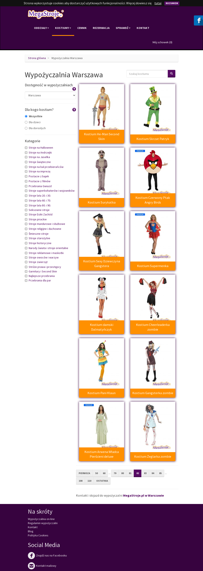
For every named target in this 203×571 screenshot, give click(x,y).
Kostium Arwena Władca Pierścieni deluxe (101, 454)
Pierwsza (84, 473)
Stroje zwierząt (38, 262)
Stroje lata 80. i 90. (40, 205)
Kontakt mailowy (42, 566)
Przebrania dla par (40, 280)
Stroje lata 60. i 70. (40, 200)
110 (89, 480)
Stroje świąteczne (40, 162)
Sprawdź (123, 28)
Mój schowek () (162, 42)
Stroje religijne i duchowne (45, 229)
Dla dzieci (33, 122)
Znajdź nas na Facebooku (47, 555)
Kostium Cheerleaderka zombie (153, 327)
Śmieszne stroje (39, 233)
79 (115, 473)
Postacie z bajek (39, 176)
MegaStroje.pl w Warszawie (143, 495)
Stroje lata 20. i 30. (40, 195)
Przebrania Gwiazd (40, 186)
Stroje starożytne (39, 238)
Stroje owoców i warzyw (44, 257)
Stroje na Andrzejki (40, 152)
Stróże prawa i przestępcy (45, 267)
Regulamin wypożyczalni (43, 523)
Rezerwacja (101, 28)
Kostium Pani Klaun (101, 393)
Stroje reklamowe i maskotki (46, 253)
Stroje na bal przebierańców (46, 167)
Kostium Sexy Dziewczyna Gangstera (101, 263)
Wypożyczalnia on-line (41, 519)
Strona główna (37, 58)
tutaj (157, 3)
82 (137, 473)
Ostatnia (102, 480)
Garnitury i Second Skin (43, 271)
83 (145, 473)
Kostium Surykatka (102, 202)
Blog (30, 531)
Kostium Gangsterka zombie (152, 393)
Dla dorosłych (35, 128)
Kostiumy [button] (63, 28)
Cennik (82, 28)
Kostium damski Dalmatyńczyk (101, 327)
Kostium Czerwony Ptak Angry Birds (152, 200)
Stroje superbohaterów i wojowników (52, 190)
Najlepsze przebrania (42, 276)
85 (160, 473)
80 (122, 473)
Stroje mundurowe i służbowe (47, 224)
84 (153, 473)
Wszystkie (33, 116)
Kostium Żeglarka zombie (152, 456)
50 (96, 473)
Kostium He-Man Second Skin (101, 136)
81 (130, 473)
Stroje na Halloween (41, 147)
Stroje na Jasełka (39, 157)
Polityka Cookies (38, 535)
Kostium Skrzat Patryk (152, 139)
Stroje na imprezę (39, 171)
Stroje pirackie (38, 219)
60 (104, 473)
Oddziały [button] (41, 28)
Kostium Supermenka (152, 266)
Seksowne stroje (39, 210)
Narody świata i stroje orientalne (48, 248)
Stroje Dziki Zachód (40, 214)
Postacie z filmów (39, 181)
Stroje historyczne (40, 243)
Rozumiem (172, 3)
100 (80, 480)
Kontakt (143, 28)
